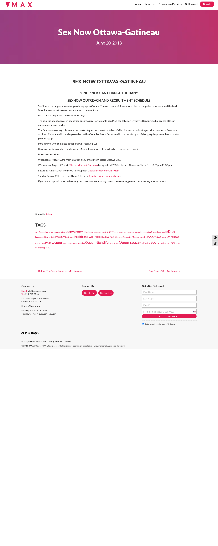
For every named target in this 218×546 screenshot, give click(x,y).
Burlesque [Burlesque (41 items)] (90, 232)
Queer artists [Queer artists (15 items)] (67, 243)
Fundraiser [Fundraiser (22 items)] (39, 237)
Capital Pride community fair (103, 170)
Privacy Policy (27, 341)
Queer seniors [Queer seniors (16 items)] (113, 243)
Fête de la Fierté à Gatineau (83, 165)
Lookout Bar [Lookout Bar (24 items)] (121, 237)
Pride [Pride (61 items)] (48, 242)
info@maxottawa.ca (37, 291)
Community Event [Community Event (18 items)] (120, 232)
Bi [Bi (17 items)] (84, 232)
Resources (150, 4)
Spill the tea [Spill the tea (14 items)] (165, 243)
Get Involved (191, 4)
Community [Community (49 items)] (108, 231)
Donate (207, 4)
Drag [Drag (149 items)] (171, 231)
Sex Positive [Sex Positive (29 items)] (145, 243)
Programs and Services (170, 4)
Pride (49, 214)
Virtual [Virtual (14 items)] (178, 243)
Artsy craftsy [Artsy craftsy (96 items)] (75, 231)
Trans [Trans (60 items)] (172, 242)
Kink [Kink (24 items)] (103, 237)
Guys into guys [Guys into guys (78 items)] (57, 236)
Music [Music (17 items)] (164, 237)
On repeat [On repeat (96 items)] (173, 236)
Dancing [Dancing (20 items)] (139, 232)
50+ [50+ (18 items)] (36, 232)
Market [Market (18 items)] (129, 237)
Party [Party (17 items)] (43, 243)
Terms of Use (40, 341)
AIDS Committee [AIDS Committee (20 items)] (55, 232)
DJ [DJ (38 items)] (166, 232)
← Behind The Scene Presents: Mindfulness (58, 271)
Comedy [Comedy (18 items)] (98, 232)
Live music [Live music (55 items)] (110, 236)
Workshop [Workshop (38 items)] (40, 247)
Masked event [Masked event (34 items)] (138, 237)
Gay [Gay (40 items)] (46, 237)
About (138, 4)
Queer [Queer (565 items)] (57, 242)
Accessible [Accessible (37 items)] (43, 232)
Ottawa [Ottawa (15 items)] (37, 243)
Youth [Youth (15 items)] (48, 248)
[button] (89, 293)
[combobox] (194, 311)
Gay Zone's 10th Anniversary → (166, 271)
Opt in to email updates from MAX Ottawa (158, 324)
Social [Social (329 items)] (155, 242)
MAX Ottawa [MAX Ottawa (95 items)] (153, 236)
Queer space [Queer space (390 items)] (129, 242)
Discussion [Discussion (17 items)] (147, 232)
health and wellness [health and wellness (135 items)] (87, 236)
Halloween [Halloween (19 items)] (70, 237)
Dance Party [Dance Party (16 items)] (131, 232)
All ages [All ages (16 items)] (64, 232)
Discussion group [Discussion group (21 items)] (158, 232)
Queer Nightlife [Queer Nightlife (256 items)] (97, 242)
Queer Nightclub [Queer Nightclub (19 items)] (78, 243)
